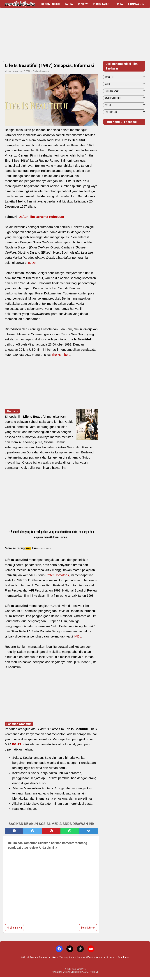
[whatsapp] (69, 831)
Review (83, 4)
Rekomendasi (50, 4)
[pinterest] (51, 831)
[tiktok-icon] (80, 948)
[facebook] (14, 831)
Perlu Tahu (100, 4)
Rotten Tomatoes (57, 575)
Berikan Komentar (41, 71)
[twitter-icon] (69, 948)
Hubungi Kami (85, 957)
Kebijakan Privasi (105, 957)
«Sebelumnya (14, 927)
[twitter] (32, 831)
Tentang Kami (66, 957)
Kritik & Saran (28, 957)
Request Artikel (47, 957)
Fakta (69, 4)
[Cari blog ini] (143, 4)
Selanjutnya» (88, 927)
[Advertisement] (75, 34)
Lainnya (133, 4)
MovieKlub (81, 969)
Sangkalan (123, 957)
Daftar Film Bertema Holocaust (41, 216)
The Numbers (60, 354)
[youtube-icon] (91, 948)
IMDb (32, 262)
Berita (118, 4)
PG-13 (16, 744)
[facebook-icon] (59, 948)
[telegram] (88, 831)
